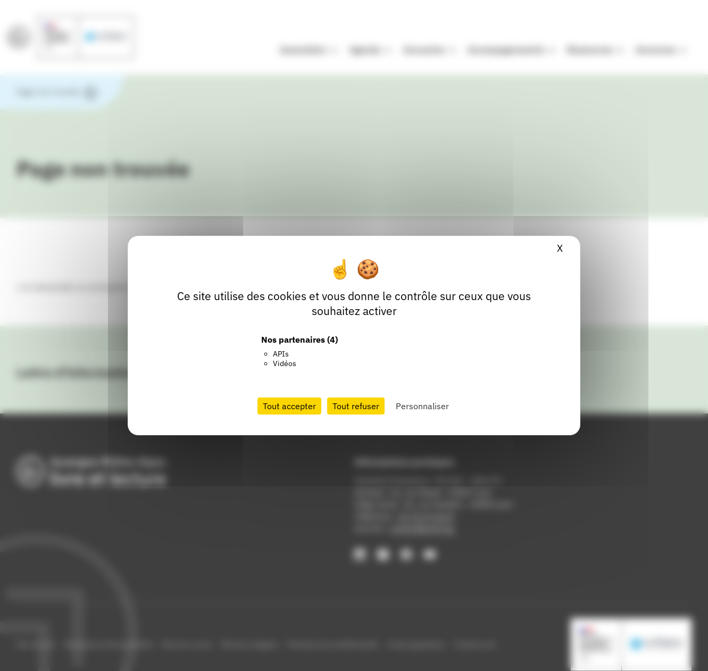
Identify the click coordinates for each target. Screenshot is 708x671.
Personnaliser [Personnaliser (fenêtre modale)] (422, 406)
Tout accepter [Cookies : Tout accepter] (289, 406)
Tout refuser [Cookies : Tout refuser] (355, 406)
